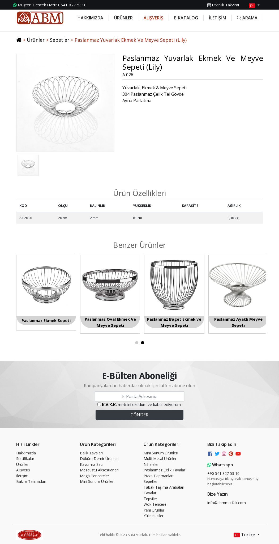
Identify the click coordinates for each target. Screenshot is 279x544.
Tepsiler (150, 498)
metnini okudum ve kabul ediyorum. (142, 404)
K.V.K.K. (109, 404)
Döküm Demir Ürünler (99, 458)
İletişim (22, 475)
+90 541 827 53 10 (223, 473)
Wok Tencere (155, 504)
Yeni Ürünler (154, 510)
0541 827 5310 (50, 4)
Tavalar (150, 492)
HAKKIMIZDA (90, 18)
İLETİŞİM (217, 18)
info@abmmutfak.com (226, 502)
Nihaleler (151, 464)
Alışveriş (23, 469)
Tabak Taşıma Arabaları (164, 487)
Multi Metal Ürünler (160, 458)
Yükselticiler (154, 515)
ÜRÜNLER (123, 18)
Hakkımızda (26, 452)
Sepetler (59, 40)
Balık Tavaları (91, 452)
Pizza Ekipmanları (158, 475)
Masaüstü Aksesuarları (99, 469)
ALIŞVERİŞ (153, 18)
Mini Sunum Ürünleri (97, 481)
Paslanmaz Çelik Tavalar (164, 469)
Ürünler (36, 40)
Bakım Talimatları (31, 481)
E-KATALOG (186, 18)
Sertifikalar (25, 458)
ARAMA (247, 18)
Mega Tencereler (94, 475)
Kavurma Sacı (91, 464)
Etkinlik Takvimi (223, 4)
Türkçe (245, 535)
